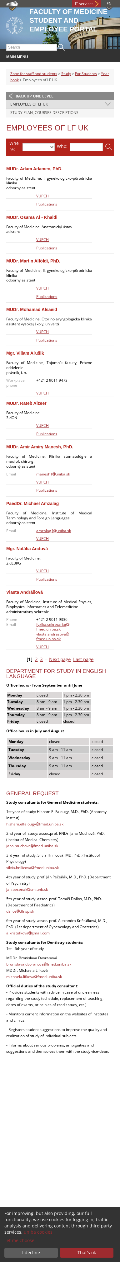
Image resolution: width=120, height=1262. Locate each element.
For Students (86, 73)
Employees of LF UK (29, 104)
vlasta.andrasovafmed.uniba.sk (52, 636)
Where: (14, 146)
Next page (60, 659)
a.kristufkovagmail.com (28, 933)
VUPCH (42, 196)
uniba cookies (38, 1232)
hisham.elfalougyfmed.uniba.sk (34, 824)
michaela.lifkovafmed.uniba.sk (34, 976)
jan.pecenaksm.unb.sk (27, 889)
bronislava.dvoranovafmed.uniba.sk (38, 964)
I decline (31, 1252)
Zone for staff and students (33, 73)
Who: (62, 146)
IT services (84, 3)
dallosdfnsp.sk (20, 911)
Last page (83, 659)
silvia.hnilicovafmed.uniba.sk (32, 867)
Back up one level (34, 96)
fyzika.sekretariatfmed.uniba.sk (52, 627)
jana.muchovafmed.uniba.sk (32, 845)
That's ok (87, 1252)
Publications (46, 204)
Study (66, 73)
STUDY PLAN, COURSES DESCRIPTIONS (44, 112)
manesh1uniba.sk (53, 474)
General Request (32, 793)
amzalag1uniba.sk (53, 530)
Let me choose (19, 1240)
